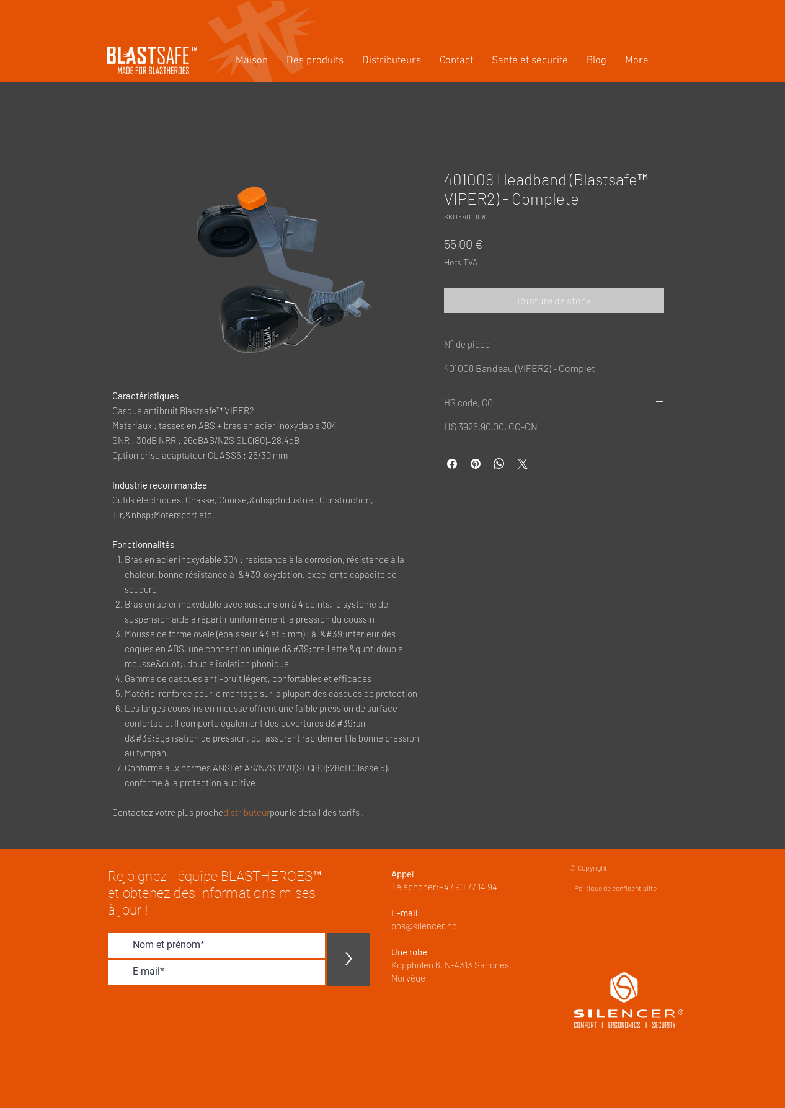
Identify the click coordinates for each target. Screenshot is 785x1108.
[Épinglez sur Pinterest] (475, 463)
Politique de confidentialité (615, 888)
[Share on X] (522, 463)
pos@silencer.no (424, 925)
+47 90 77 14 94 (468, 886)
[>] (348, 959)
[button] (315, 61)
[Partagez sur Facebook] (452, 463)
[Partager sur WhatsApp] (499, 463)
